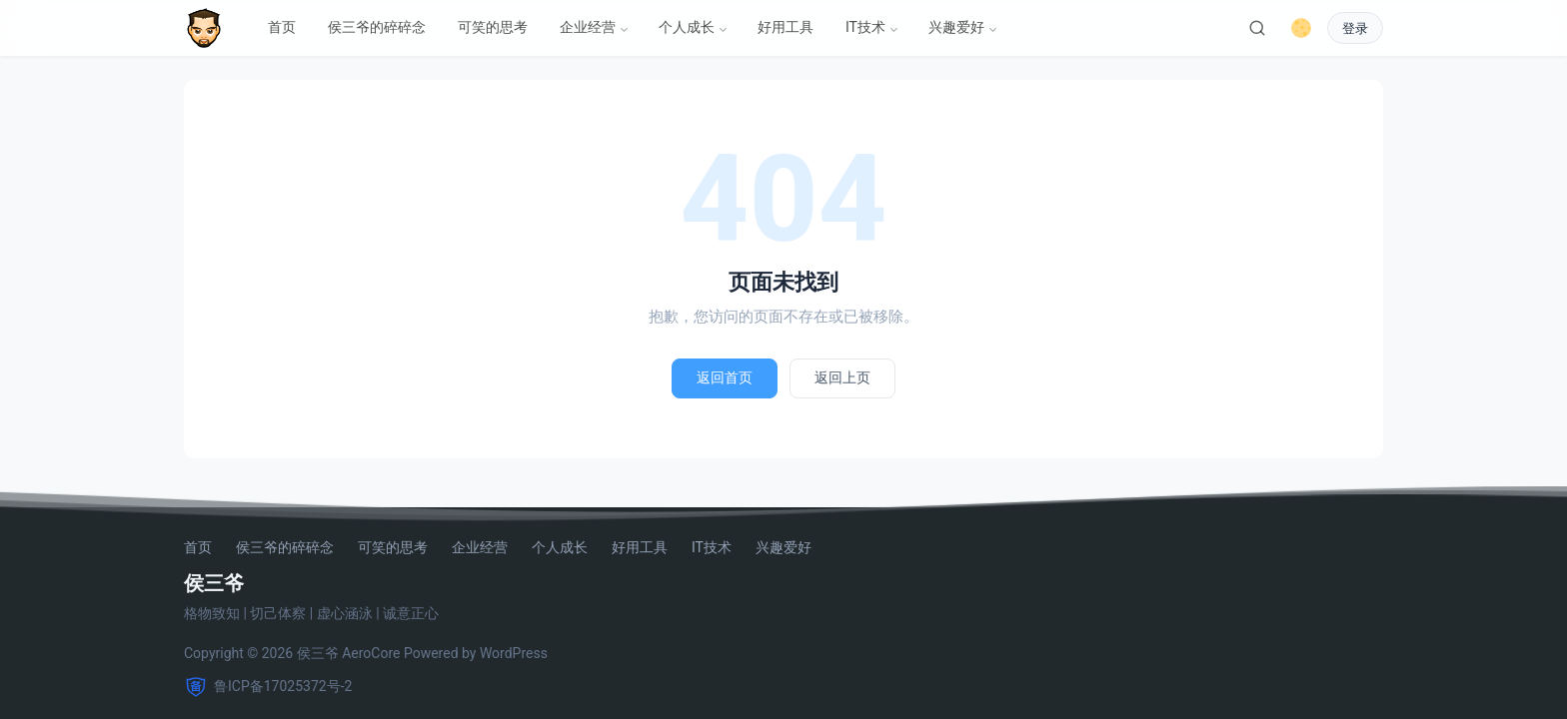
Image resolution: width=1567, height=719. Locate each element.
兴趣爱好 (956, 27)
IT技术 (865, 27)
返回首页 (725, 377)
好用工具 (785, 27)
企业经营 (588, 27)
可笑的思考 (493, 27)
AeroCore (371, 653)
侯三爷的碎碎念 (377, 27)
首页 (282, 27)
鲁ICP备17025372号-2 (268, 687)
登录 (1355, 28)
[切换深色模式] (1301, 28)
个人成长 (687, 27)
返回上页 (842, 377)
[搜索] (1257, 28)
